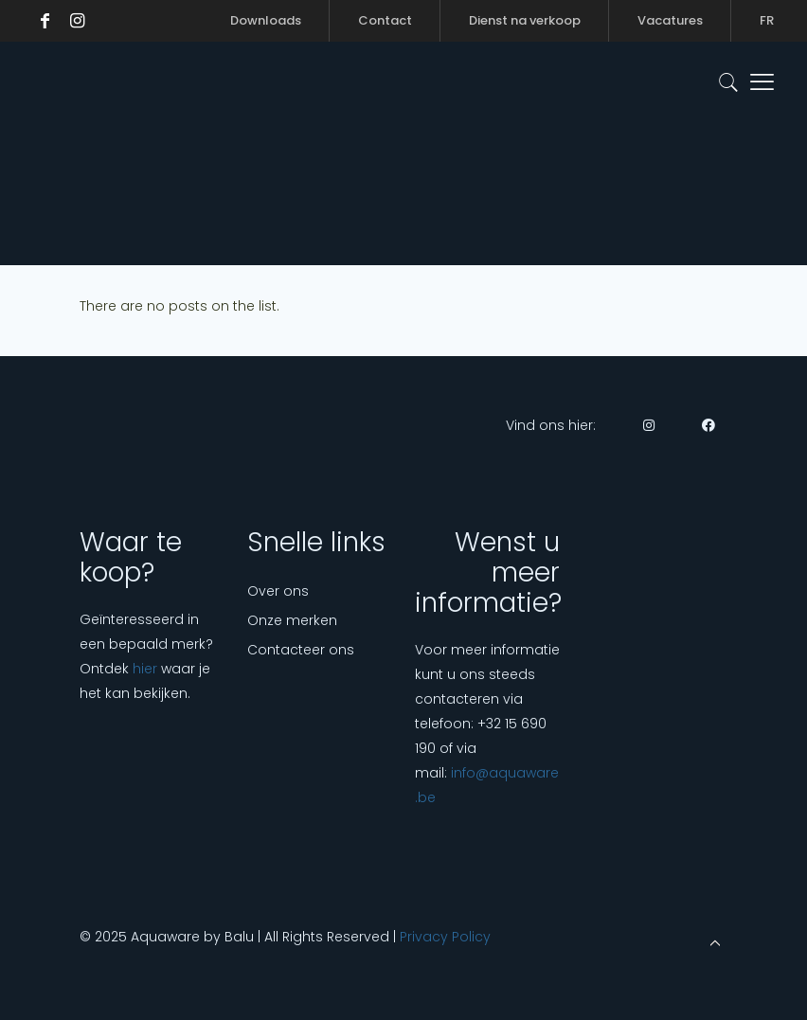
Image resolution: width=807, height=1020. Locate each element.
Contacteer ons (300, 649)
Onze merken (292, 620)
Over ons (278, 591)
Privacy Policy (445, 936)
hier (145, 668)
